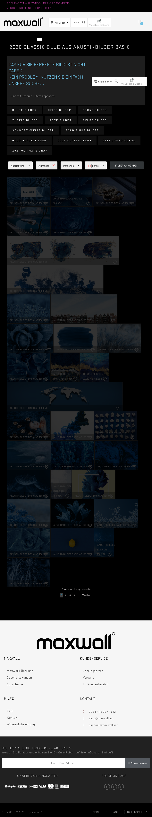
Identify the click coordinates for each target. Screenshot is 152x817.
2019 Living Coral (119, 140)
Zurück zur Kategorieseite (76, 589)
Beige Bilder (59, 110)
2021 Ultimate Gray (29, 150)
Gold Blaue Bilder (29, 140)
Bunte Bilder (24, 110)
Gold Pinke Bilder (82, 130)
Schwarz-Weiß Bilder (33, 130)
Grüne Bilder (95, 110)
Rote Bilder (61, 120)
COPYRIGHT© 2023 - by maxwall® (22, 812)
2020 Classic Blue (75, 140)
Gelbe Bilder (95, 120)
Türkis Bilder (25, 120)
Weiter (86, 595)
